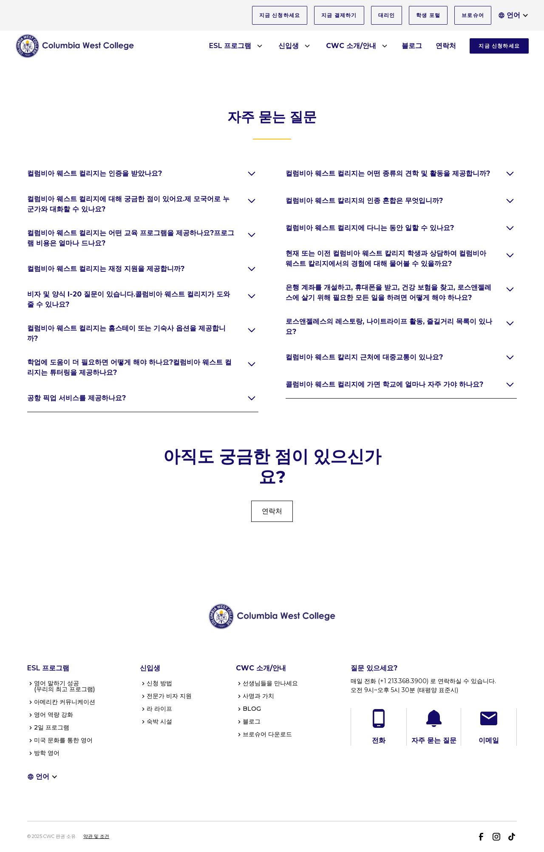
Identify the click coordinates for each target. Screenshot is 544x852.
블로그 (412, 46)
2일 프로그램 (51, 727)
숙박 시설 (159, 721)
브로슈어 (473, 15)
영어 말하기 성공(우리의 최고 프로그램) (64, 686)
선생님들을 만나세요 (270, 683)
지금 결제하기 (339, 15)
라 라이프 (159, 709)
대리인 (386, 15)
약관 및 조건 (96, 836)
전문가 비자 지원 (169, 696)
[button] (513, 15)
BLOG (252, 709)
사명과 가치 (258, 696)
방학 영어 (47, 753)
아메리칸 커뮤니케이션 (64, 702)
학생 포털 (428, 15)
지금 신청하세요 (279, 15)
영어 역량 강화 (53, 715)
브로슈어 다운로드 (267, 734)
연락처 (446, 46)
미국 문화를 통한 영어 (63, 740)
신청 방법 (159, 683)
